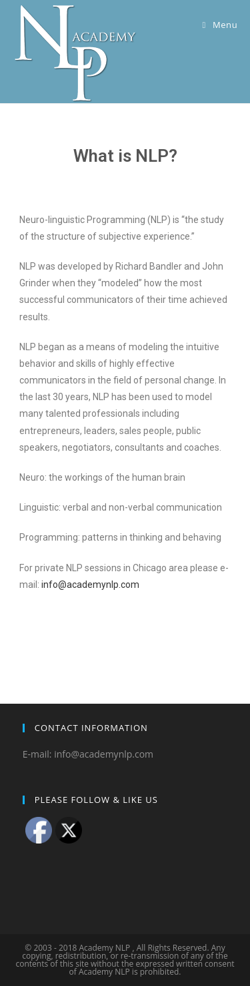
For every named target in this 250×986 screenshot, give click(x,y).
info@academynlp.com (90, 584)
